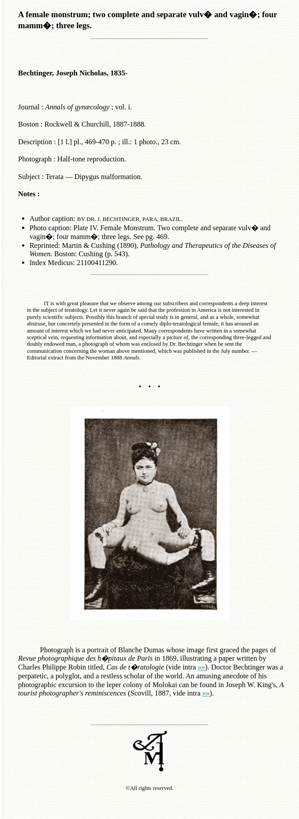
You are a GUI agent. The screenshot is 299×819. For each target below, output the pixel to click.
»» (201, 667)
